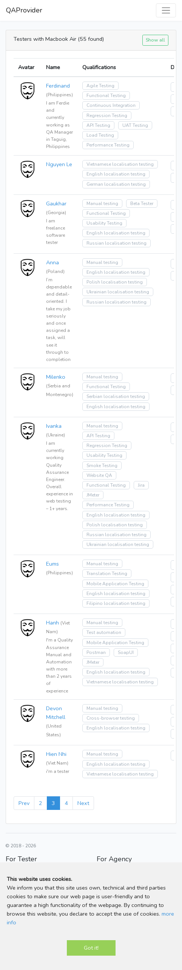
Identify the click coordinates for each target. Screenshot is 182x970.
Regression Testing (106, 116)
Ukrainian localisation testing (117, 292)
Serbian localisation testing (115, 396)
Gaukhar (56, 203)
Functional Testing (106, 96)
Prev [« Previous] (24, 803)
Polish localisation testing (114, 282)
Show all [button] (155, 40)
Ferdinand (58, 85)
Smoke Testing (101, 466)
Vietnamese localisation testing (120, 164)
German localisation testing (116, 184)
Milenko (55, 377)
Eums (52, 564)
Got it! (91, 947)
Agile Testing (100, 86)
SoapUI (126, 652)
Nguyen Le (59, 164)
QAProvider (24, 10)
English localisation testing (115, 174)
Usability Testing (104, 223)
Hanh (52, 622)
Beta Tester (141, 203)
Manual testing (102, 203)
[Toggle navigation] (166, 10)
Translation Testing (106, 574)
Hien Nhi (56, 754)
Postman (96, 652)
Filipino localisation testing (115, 603)
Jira (141, 485)
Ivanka (54, 426)
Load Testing (100, 135)
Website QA (99, 475)
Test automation (103, 632)
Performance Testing (108, 145)
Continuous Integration (111, 105)
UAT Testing (135, 125)
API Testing (98, 125)
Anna (52, 262)
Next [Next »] (83, 803)
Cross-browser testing (110, 718)
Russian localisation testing (116, 243)
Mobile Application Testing (115, 584)
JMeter (92, 495)
